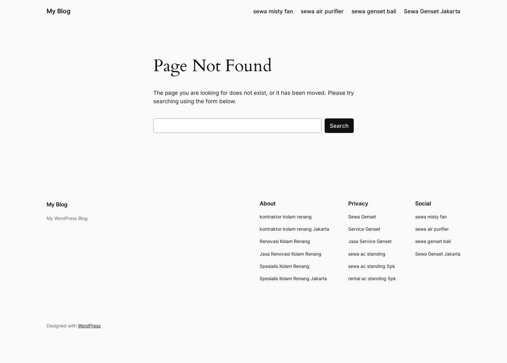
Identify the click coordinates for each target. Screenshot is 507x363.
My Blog (58, 11)
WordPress (89, 325)
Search (339, 126)
